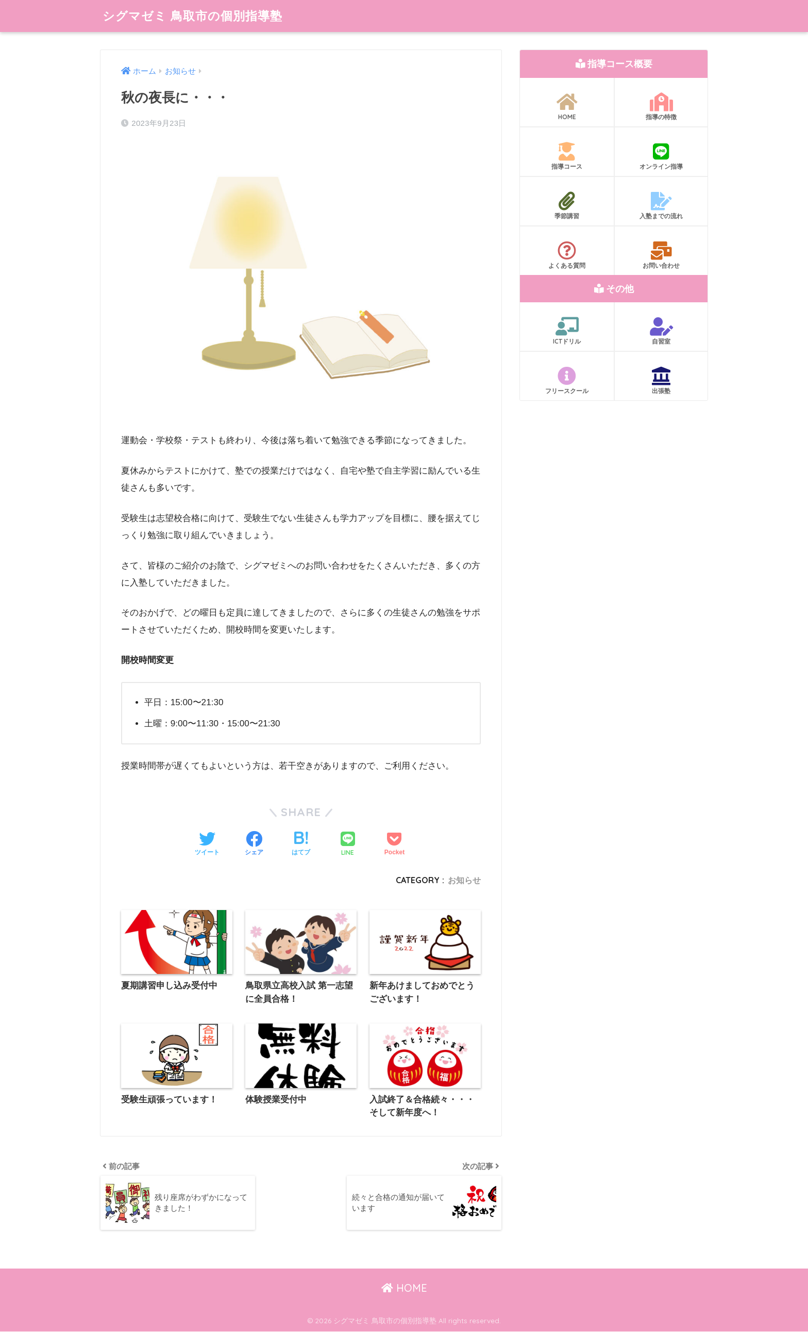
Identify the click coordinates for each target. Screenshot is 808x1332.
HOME (567, 107)
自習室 (661, 331)
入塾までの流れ (661, 206)
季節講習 (567, 206)
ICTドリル (567, 331)
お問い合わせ (661, 255)
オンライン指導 (661, 156)
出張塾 (661, 381)
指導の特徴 (661, 107)
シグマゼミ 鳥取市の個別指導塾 (192, 15)
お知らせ (464, 880)
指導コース (567, 156)
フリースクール (567, 381)
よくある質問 (567, 255)
